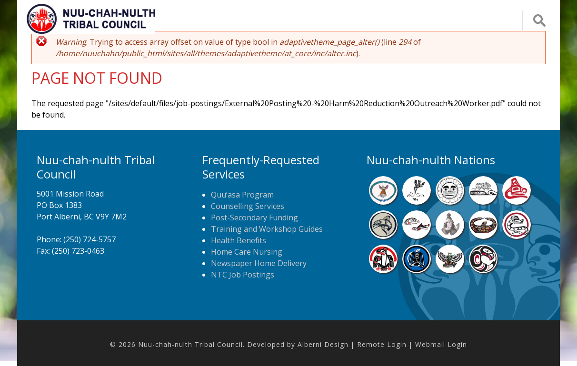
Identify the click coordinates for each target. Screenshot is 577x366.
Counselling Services (247, 206)
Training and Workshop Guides (267, 229)
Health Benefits (238, 240)
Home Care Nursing (246, 252)
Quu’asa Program (242, 194)
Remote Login (382, 344)
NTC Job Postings (242, 274)
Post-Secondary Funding (254, 217)
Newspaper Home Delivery (259, 263)
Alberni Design (323, 344)
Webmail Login (441, 344)
